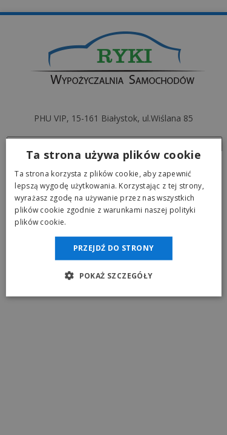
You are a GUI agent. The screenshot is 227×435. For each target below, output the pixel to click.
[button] (113, 275)
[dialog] (113, 217)
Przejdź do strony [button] (113, 248)
